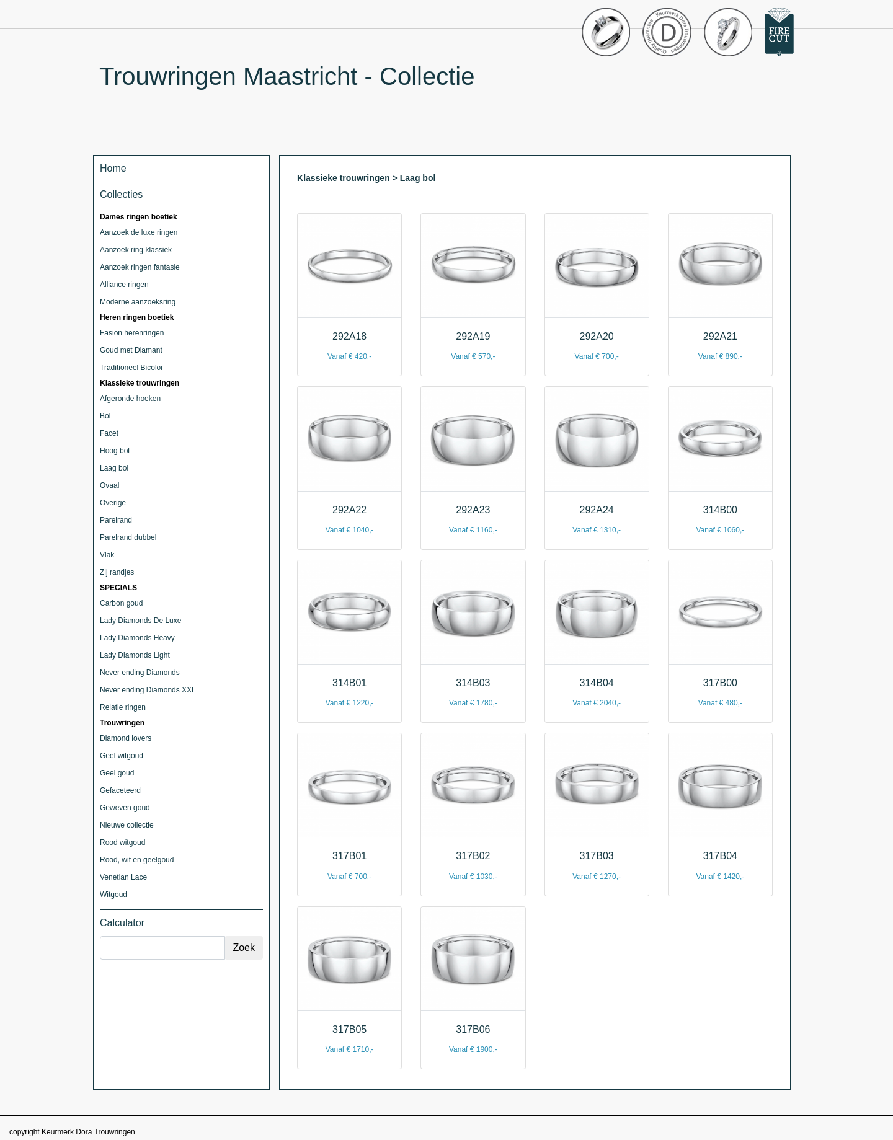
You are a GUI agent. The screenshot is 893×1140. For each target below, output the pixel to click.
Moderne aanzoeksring (137, 302)
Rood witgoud (122, 842)
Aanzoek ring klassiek (136, 249)
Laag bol (114, 468)
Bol (105, 416)
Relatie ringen (123, 707)
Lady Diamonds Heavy (137, 638)
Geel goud (117, 773)
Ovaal (109, 485)
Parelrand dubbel (128, 537)
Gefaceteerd (120, 790)
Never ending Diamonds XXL (148, 690)
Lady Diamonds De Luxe (140, 620)
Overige (113, 502)
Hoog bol (115, 450)
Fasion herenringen (132, 333)
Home (113, 168)
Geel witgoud (121, 755)
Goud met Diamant (131, 350)
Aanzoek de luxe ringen (138, 232)
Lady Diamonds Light (135, 655)
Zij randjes (117, 572)
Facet (109, 433)
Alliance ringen (124, 284)
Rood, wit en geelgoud (137, 859)
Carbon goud (121, 603)
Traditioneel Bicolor (131, 367)
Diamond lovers (125, 738)
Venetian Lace (123, 877)
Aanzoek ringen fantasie (140, 267)
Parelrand (116, 520)
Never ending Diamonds (140, 672)
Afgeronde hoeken (130, 398)
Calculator (122, 922)
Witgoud (113, 894)
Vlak (107, 554)
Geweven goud (125, 807)
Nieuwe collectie (127, 825)
